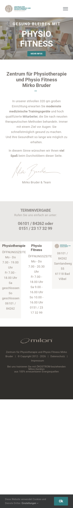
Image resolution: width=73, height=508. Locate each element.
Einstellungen (30, 503)
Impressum (37, 360)
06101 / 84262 (30, 223)
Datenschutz (57, 356)
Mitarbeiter (30, 116)
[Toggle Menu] (65, 8)
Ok (61, 501)
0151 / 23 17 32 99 (35, 228)
